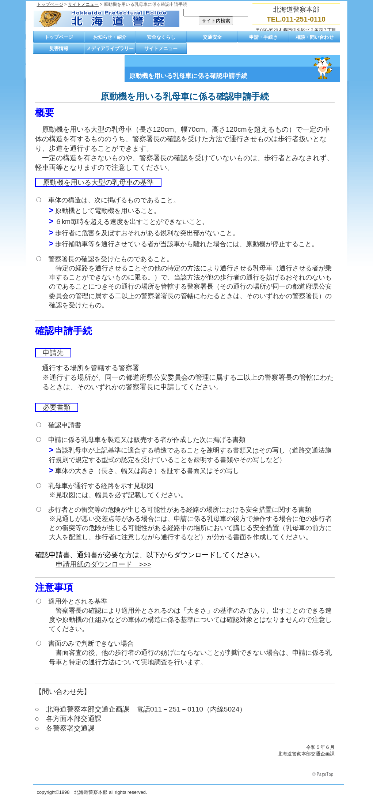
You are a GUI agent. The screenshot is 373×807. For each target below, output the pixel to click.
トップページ (50, 4)
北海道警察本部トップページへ (106, 19)
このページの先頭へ (323, 774)
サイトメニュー (83, 4)
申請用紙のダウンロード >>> (104, 564)
